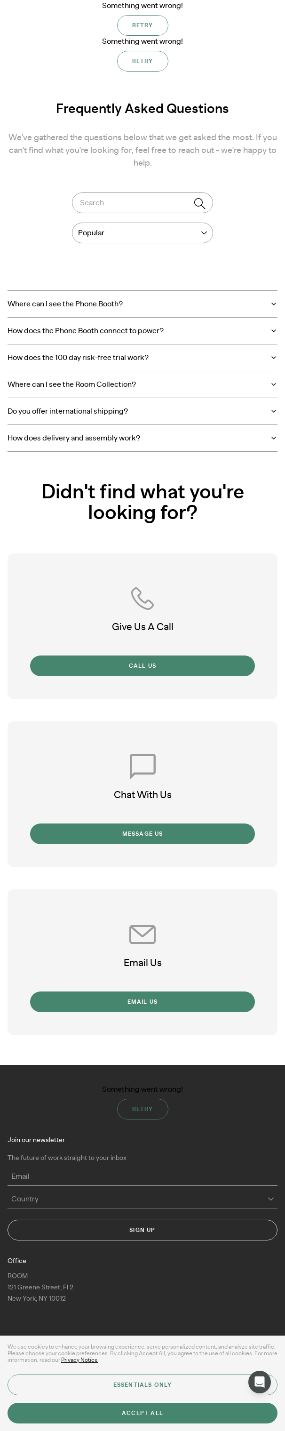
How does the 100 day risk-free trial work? (142, 357)
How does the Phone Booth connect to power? (142, 331)
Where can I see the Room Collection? (142, 384)
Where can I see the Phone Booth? (142, 304)
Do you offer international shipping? (142, 411)
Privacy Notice (79, 1360)
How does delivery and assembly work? (142, 438)
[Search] (200, 203)
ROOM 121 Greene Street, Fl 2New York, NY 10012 (40, 1287)
